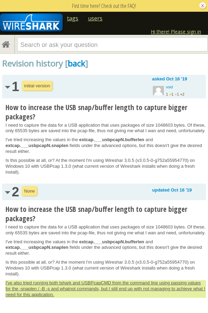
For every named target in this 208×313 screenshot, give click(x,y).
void (169, 87)
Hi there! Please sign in (176, 31)
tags (72, 18)
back (76, 63)
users (95, 18)
